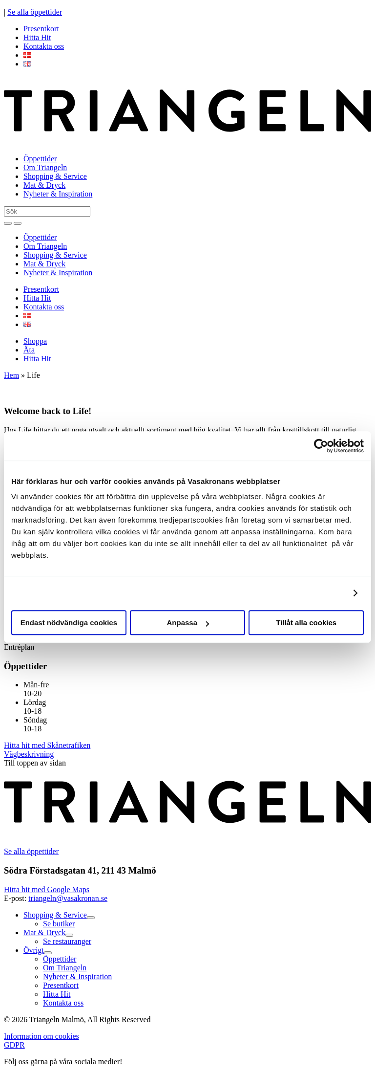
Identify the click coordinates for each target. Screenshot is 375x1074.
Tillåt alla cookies (306, 622)
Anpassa (188, 622)
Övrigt (33, 950)
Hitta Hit (37, 37)
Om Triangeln (45, 167)
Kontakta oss (43, 46)
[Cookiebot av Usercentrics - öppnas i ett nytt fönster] (321, 445)
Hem (11, 375)
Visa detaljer (322, 593)
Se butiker (59, 924)
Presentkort (41, 28)
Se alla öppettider (34, 12)
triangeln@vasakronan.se (67, 898)
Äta (29, 350)
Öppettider (40, 158)
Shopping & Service (55, 176)
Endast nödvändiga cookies (69, 622)
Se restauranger (67, 941)
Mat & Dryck (44, 185)
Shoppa (35, 341)
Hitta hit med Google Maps (46, 889)
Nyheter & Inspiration (57, 194)
